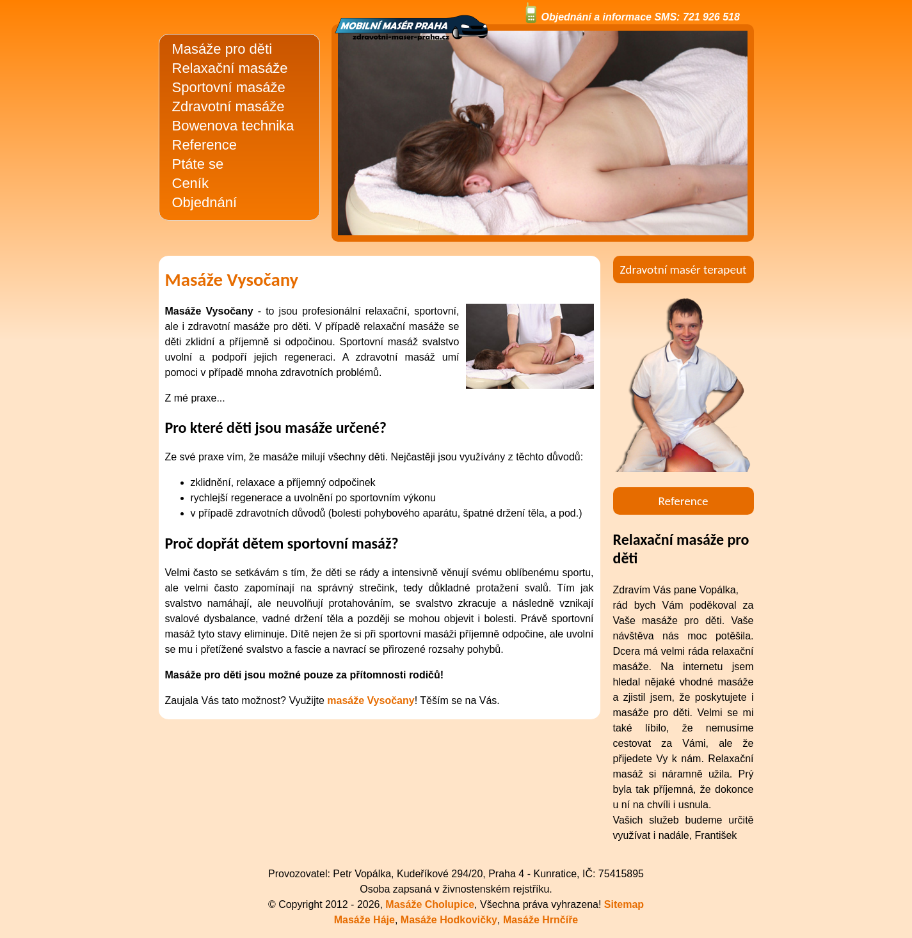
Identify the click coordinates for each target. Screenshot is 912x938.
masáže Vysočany (370, 700)
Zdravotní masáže (228, 106)
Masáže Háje (364, 919)
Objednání (204, 202)
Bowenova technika (233, 126)
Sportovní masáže (228, 87)
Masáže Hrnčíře (540, 919)
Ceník (190, 183)
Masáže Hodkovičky (449, 919)
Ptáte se (198, 164)
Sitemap (624, 904)
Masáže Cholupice (429, 904)
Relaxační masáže (230, 68)
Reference (204, 145)
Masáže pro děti (222, 49)
